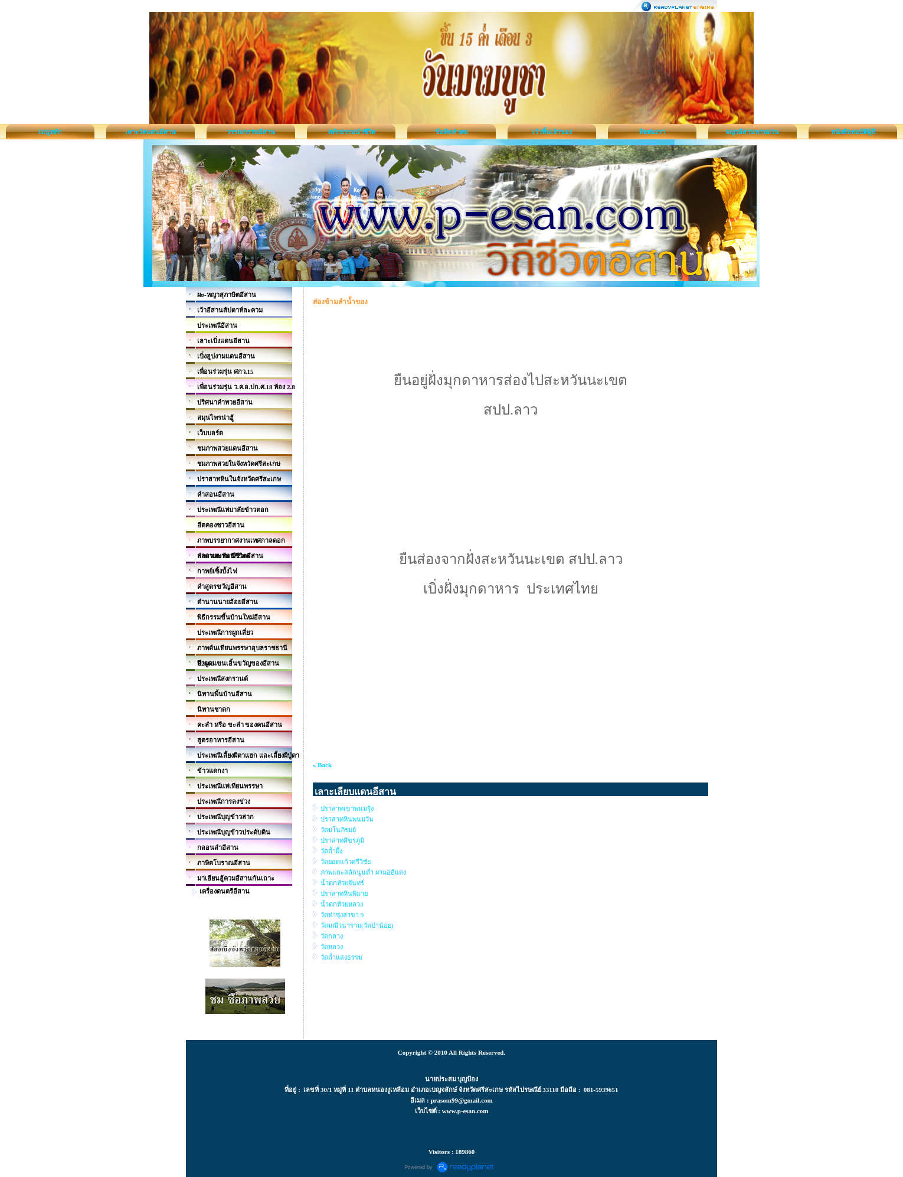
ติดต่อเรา (652, 131)
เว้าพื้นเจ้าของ (552, 131)
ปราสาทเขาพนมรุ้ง (347, 808)
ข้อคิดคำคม (451, 131)
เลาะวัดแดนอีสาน (150, 131)
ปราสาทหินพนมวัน (347, 819)
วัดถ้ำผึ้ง (331, 851)
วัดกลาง (331, 936)
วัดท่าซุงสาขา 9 (342, 914)
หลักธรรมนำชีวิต (351, 131)
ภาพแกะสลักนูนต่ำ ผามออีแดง (363, 872)
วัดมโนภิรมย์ (338, 829)
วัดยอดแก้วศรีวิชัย (345, 861)
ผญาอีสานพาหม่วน (752, 131)
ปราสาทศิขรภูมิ (342, 840)
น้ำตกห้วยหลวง (341, 904)
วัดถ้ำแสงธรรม (341, 957)
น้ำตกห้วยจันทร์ (342, 882)
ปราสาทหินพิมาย (344, 893)
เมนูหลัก (50, 131)
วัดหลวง (331, 946)
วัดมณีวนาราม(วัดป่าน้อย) (356, 925)
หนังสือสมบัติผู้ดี (853, 131)
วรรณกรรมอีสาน (251, 131)
